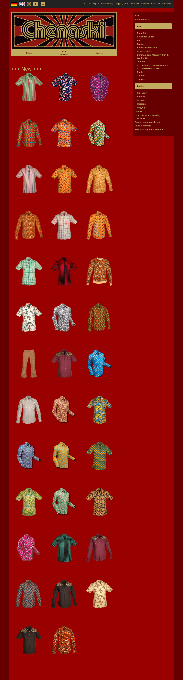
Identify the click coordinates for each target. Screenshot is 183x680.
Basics (140, 44)
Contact (87, 3)
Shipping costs (121, 3)
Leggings (142, 107)
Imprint (96, 3)
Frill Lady (142, 93)
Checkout (99, 53)
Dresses (141, 100)
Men (139, 26)
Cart (64, 53)
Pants (140, 72)
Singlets (141, 79)
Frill (139, 40)
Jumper (141, 61)
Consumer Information (161, 3)
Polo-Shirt (142, 33)
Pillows (138, 111)
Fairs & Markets (143, 125)
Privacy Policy (107, 3)
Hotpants (141, 104)
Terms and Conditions (139, 3)
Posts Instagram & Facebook (150, 129)
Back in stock (142, 19)
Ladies (140, 86)
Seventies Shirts (145, 36)
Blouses (141, 96)
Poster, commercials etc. (147, 122)
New (137, 16)
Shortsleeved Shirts (147, 47)
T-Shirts (141, 75)
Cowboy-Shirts (144, 51)
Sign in (29, 53)
